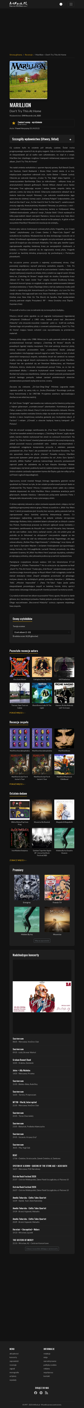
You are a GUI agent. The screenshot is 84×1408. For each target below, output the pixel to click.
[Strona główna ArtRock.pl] (19, 4)
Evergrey (27, 902)
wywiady (13, 1380)
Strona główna (16, 54)
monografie (14, 1372)
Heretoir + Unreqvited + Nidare (26, 1229)
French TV (57, 902)
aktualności (14, 1354)
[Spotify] (41, 1392)
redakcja (47, 1354)
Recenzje (29, 54)
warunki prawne (50, 1361)
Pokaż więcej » (17, 713)
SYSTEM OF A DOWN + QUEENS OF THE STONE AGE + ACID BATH (40, 1165)
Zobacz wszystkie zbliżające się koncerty (42, 1249)
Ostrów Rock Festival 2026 (24, 1176)
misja (45, 1357)
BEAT (15, 1155)
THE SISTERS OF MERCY (23, 1240)
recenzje (13, 1365)
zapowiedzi (14, 1361)
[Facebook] (35, 1392)
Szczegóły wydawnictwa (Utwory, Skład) (35, 139)
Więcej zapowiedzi (42, 941)
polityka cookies (50, 1365)
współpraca (48, 1372)
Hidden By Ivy (27, 934)
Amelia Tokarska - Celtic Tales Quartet (29, 1197)
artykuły (13, 1376)
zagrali (12, 1369)
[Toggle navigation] (71, 4)
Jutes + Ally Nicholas (21, 1070)
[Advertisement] (42, 29)
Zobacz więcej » (17, 860)
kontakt (47, 1376)
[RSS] (46, 1392)
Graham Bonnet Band (22, 1059)
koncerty (13, 1357)
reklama (47, 1369)
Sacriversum (18, 1038)
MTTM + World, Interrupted (25, 1102)
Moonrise (57, 934)
